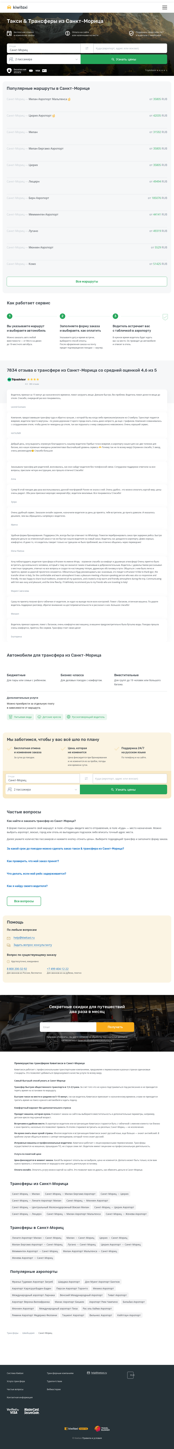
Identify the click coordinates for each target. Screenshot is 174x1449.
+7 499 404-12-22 (58, 969)
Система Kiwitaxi (15, 1373)
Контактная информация (20, 1397)
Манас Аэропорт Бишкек (69, 1301)
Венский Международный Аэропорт (81, 1295)
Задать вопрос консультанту (33, 945)
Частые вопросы (15, 1389)
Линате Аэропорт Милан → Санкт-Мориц (36, 1237)
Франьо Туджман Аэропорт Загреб (32, 1281)
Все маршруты (87, 281)
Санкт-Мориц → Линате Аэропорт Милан (36, 1200)
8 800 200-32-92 (17, 969)
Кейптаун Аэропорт (129, 1315)
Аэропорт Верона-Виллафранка (31, 1301)
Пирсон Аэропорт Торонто (72, 1288)
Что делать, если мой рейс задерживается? (36, 873)
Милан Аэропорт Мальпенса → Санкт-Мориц (90, 1251)
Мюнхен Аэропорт (23, 1308)
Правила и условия (92, 1438)
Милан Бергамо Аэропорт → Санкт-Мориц (37, 1244)
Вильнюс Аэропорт (100, 1315)
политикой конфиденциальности (95, 1040)
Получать (115, 1027)
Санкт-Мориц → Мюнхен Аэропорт (87, 1200)
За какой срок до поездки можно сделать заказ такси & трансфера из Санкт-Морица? (65, 848)
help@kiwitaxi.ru (24, 938)
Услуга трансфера (16, 1381)
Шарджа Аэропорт (69, 1281)
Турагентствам (54, 1381)
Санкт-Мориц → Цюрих (114, 1193)
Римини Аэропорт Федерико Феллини (34, 1315)
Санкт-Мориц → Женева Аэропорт (126, 1214)
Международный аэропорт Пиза (58, 1308)
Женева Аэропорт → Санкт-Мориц (32, 1257)
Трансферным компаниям (60, 1373)
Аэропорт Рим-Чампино (103, 1301)
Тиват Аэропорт (117, 1295)
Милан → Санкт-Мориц (80, 1237)
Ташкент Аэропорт (73, 1315)
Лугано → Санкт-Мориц (82, 1244)
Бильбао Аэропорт (134, 1301)
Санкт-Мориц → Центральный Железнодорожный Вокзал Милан (50, 1207)
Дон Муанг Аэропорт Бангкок (102, 1281)
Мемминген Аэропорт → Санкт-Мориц (35, 1251)
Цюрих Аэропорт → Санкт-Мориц (121, 1244)
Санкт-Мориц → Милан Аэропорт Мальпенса (74, 1214)
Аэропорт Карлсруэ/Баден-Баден (31, 1288)
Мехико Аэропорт (103, 1288)
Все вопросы (24, 901)
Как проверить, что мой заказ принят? (33, 861)
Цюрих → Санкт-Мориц (113, 1237)
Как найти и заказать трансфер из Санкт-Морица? (41, 821)
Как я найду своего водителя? (27, 886)
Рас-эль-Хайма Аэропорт (97, 1308)
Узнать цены (124, 59)
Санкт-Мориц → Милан (26, 1193)
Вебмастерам (54, 1389)
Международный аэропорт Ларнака (33, 1295)
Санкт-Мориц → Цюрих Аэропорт (114, 1207)
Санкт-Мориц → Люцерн (27, 1214)
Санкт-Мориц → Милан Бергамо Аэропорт (70, 1193)
